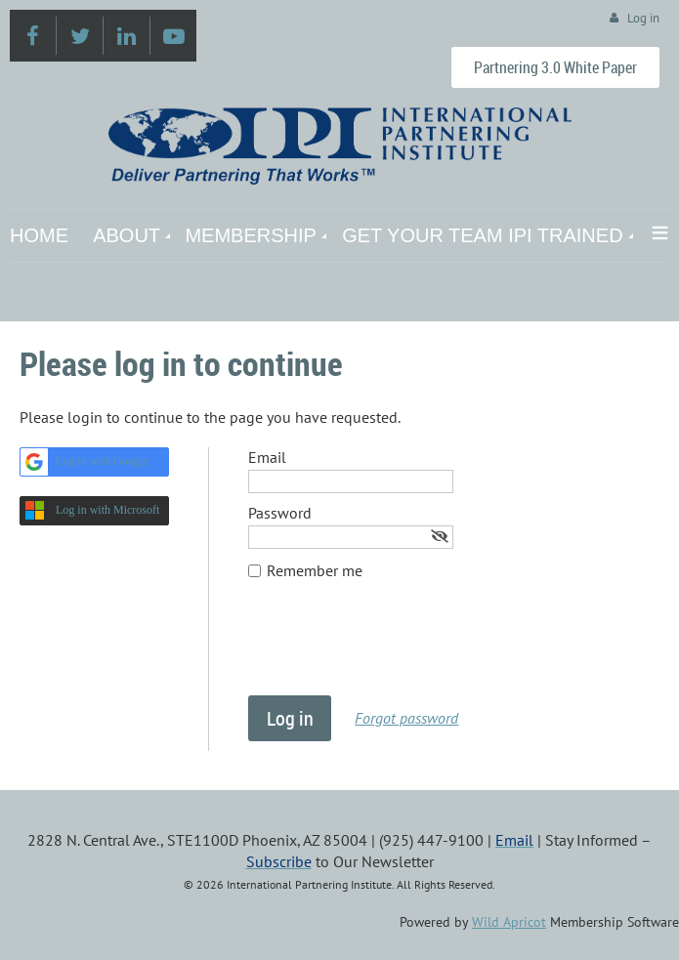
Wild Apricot (509, 922)
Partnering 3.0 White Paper (555, 67)
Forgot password (406, 718)
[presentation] (396, 647)
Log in (643, 18)
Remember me (314, 570)
